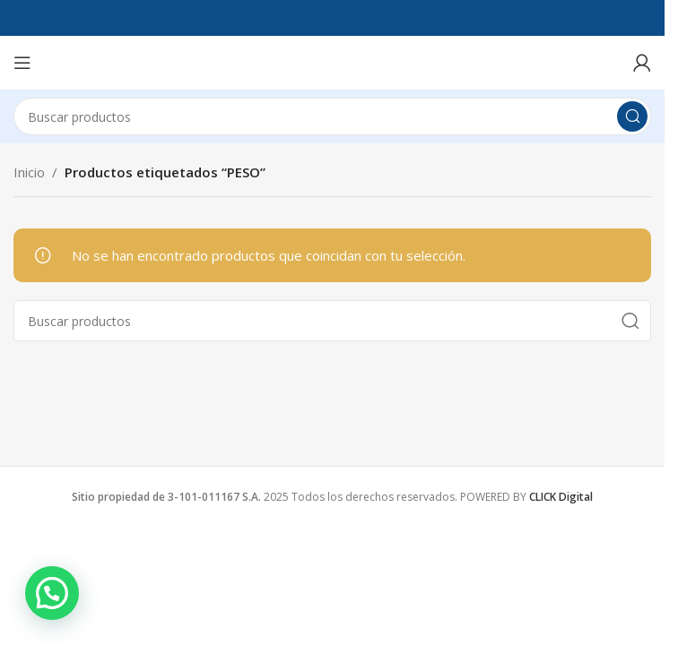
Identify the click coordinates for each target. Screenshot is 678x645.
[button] (52, 593)
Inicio (29, 172)
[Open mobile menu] (22, 63)
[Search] (332, 116)
